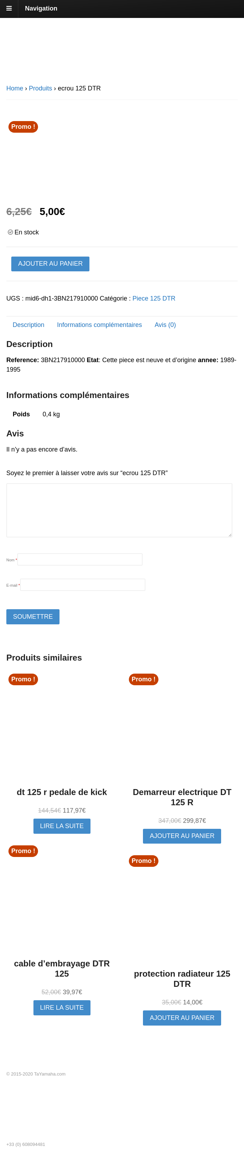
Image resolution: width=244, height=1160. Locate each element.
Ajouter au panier (50, 263)
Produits (40, 88)
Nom (11, 560)
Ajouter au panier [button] (182, 835)
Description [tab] (28, 324)
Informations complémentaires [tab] (99, 324)
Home (14, 88)
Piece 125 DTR (153, 298)
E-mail (13, 585)
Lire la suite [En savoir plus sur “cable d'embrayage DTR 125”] (62, 1007)
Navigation (41, 8)
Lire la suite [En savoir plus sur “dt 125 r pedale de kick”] (62, 826)
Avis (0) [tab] (165, 324)
